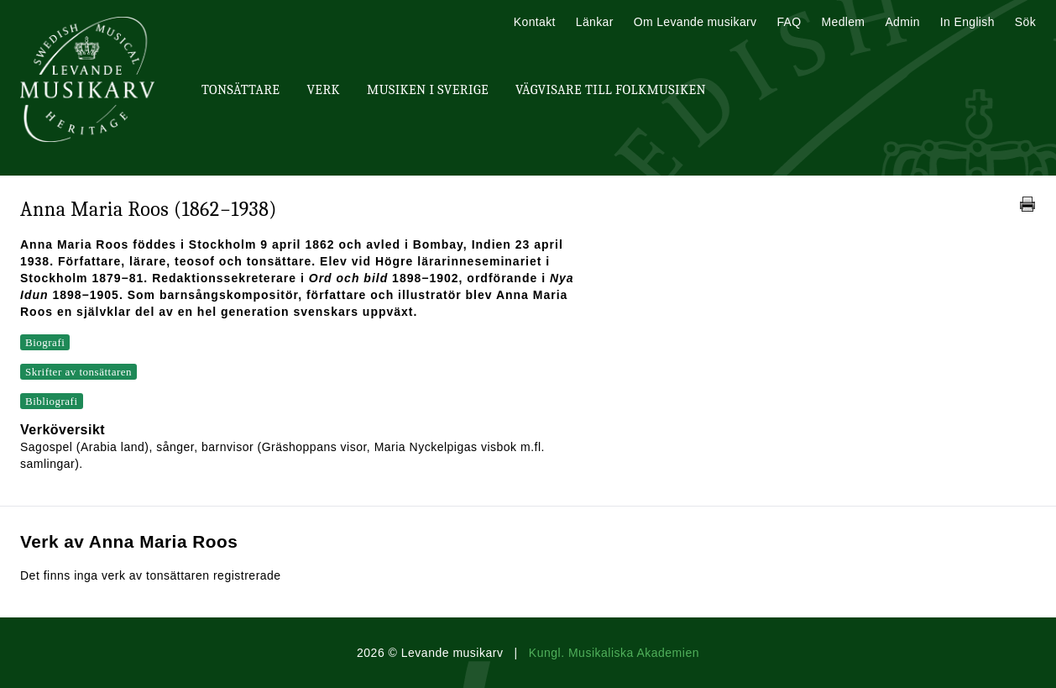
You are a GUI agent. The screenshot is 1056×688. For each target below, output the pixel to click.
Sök (1025, 22)
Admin (902, 22)
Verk (323, 89)
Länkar (595, 22)
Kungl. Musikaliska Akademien (614, 652)
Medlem (843, 22)
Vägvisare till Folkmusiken (610, 89)
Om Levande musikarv (695, 22)
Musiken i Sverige (428, 89)
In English (967, 22)
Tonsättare (240, 89)
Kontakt (535, 22)
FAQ (788, 22)
